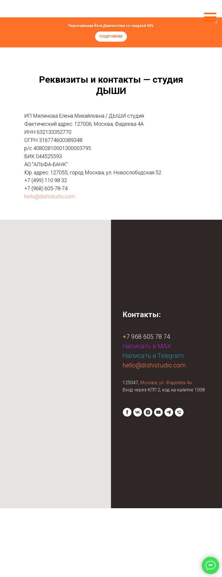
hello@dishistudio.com (49, 196)
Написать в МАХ (147, 346)
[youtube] (158, 412)
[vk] (137, 412)
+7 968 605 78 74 (146, 336)
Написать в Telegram (153, 355)
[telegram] (168, 412)
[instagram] (148, 412)
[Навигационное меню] (210, 17)
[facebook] (127, 412)
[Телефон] (179, 412)
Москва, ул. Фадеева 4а (166, 382)
